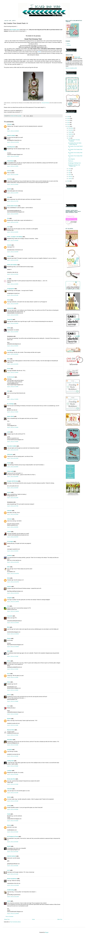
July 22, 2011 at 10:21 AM (13, 896)
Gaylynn (9, 586)
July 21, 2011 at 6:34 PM (12, 364)
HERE (39, 51)
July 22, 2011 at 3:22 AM (12, 756)
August (70, 136)
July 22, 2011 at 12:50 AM (13, 633)
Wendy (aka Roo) (11, 779)
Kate (8, 391)
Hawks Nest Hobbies (12, 264)
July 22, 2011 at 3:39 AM (12, 766)
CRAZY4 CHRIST (11, 135)
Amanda (9, 245)
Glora (8, 358)
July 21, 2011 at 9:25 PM (12, 527)
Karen (8, 706)
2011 (68, 126)
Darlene (9, 797)
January (70, 178)
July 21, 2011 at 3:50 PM (12, 240)
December (70, 128)
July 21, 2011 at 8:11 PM (12, 449)
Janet (8, 226)
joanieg (9, 805)
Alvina (8, 682)
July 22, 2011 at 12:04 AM (13, 622)
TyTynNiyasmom (11, 146)
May (69, 170)
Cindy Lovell (10, 471)
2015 (68, 118)
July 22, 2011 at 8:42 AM (12, 851)
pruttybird (9, 749)
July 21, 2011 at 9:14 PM (12, 497)
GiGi (8, 197)
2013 (68, 122)
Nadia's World (10, 416)
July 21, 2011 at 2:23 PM (12, 174)
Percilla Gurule (10, 377)
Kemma (9, 638)
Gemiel (9, 462)
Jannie (8, 901)
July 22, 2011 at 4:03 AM (12, 774)
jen (8, 278)
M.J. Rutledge (10, 403)
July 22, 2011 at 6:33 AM (12, 820)
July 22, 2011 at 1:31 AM (12, 656)
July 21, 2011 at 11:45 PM (13, 601)
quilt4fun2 (9, 555)
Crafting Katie (10, 760)
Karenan (9, 170)
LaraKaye (9, 770)
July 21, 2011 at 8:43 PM (12, 476)
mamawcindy (10, 308)
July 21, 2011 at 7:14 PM (12, 386)
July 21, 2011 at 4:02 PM (12, 251)
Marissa (9, 825)
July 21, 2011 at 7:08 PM (12, 372)
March (69, 174)
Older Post (59, 919)
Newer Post (6, 919)
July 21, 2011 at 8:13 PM (12, 458)
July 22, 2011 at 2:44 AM (12, 744)
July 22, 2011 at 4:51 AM (12, 801)
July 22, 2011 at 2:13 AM (12, 725)
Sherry (8, 661)
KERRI (8, 327)
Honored (69, 45)
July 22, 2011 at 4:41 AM (12, 792)
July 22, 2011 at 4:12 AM (12, 784)
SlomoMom (10, 739)
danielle (9, 188)
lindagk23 (9, 597)
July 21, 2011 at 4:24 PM (12, 274)
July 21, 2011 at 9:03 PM (12, 487)
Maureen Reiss (10, 729)
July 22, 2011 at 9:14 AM (12, 874)
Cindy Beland (10, 160)
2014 (68, 120)
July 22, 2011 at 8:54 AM (12, 865)
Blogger (46, 932)
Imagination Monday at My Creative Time (74, 165)
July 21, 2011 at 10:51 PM (13, 593)
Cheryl (8, 299)
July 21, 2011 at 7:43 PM (12, 427)
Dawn (8, 651)
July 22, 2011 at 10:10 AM (13, 885)
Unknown (9, 124)
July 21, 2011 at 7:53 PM (12, 441)
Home (33, 919)
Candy (8, 814)
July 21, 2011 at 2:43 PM (12, 192)
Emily (8, 578)
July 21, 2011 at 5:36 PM (12, 323)
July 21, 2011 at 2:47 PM (12, 201)
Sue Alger (9, 350)
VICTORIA (9, 179)
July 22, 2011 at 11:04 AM (13, 913)
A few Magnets (71, 159)
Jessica (9, 492)
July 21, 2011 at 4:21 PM (12, 260)
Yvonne (9, 531)
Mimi (8, 627)
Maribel (9, 846)
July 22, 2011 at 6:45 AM (12, 832)
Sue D (8, 673)
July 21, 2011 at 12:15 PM (13, 142)
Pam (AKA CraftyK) (11, 446)
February (70, 176)
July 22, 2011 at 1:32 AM (12, 669)
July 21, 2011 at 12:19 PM (13, 156)
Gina (8, 606)
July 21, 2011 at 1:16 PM (12, 166)
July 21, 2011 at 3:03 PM (12, 213)
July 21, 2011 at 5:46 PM (12, 331)
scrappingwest (10, 288)
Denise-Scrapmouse (12, 878)
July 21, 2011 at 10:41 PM (13, 581)
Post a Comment (9, 916)
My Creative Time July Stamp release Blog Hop (74, 143)
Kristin (8, 368)
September (71, 134)
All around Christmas (45, 102)
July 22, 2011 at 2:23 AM (12, 735)
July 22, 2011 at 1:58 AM (12, 701)
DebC (8, 566)
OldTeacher (10, 454)
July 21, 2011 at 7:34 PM (12, 412)
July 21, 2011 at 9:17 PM (12, 506)
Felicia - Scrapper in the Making (14, 236)
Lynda (8, 432)
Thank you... (71, 161)
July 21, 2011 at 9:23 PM (12, 514)
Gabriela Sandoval (11, 856)
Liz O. (8, 870)
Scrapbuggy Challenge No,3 (74, 163)
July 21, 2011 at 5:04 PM (12, 303)
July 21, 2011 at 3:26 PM (12, 232)
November (70, 130)
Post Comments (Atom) (15, 921)
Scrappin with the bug (12, 481)
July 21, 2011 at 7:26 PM (12, 399)
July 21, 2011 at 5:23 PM (12, 315)
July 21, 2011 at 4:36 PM (12, 284)
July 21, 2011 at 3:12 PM (12, 222)
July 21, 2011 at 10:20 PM (13, 573)
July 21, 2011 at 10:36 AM (13, 131)
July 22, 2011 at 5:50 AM (12, 809)
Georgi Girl (9, 319)
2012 (68, 124)
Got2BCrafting (10, 889)
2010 (68, 181)
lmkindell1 (9, 788)
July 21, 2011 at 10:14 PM (13, 562)
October (70, 132)
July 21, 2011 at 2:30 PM (12, 184)
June (69, 168)
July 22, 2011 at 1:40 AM (12, 690)
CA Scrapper (10, 541)
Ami (8, 218)
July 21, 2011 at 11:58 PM (13, 611)
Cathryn (9, 256)
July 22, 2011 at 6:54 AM (12, 841)
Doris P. (9, 694)
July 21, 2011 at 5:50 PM (12, 345)
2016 (68, 116)
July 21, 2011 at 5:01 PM (12, 295)
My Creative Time (14, 29)
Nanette (9, 718)
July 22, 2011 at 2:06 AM (12, 714)
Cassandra (9, 616)
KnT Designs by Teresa (12, 836)
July (69, 138)
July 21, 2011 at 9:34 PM (12, 551)
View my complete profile (71, 68)
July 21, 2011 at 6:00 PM (12, 354)
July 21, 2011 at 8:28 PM (12, 466)
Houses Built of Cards (12, 205)
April (69, 172)
